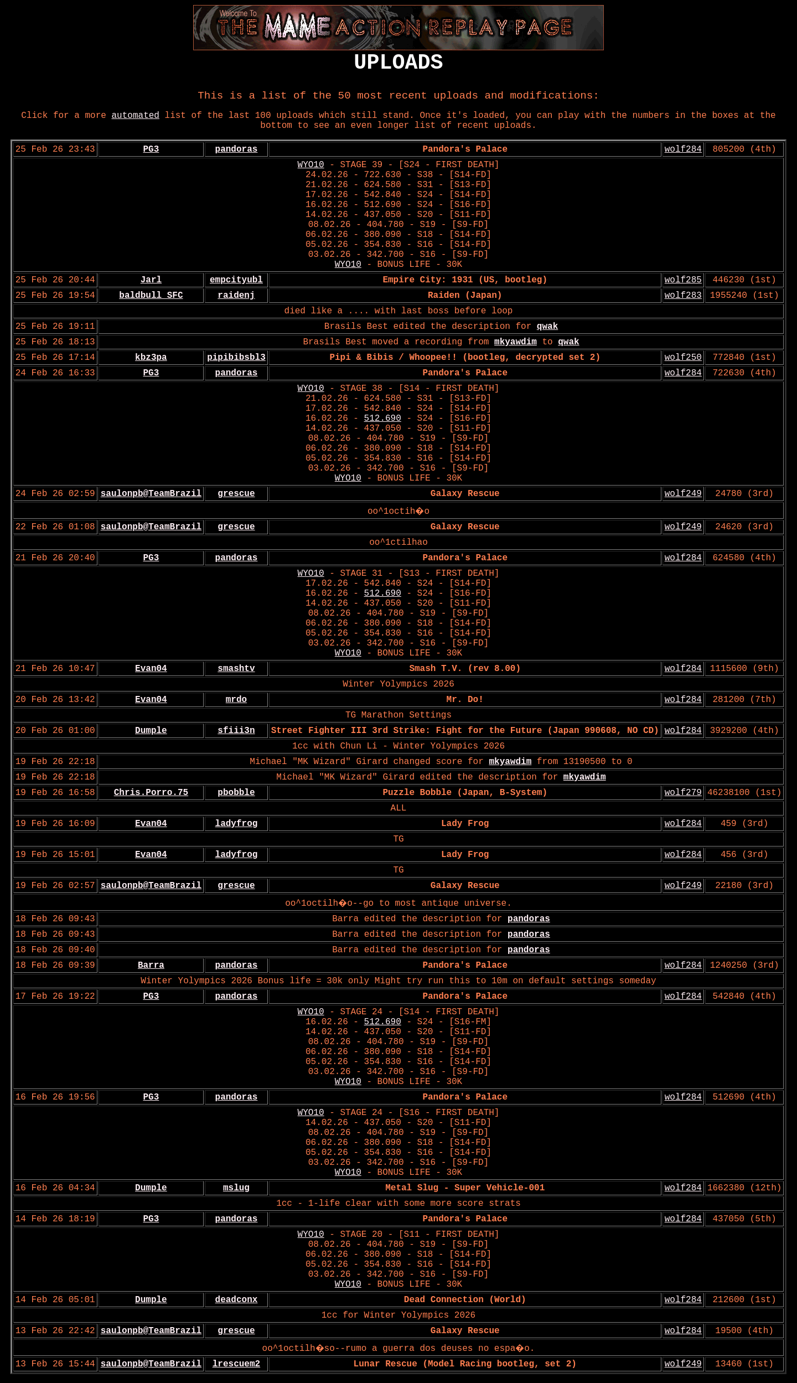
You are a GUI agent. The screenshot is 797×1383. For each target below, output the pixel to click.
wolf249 (683, 494)
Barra (151, 966)
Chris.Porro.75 (151, 793)
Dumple (151, 731)
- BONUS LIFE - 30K (411, 265)
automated (135, 116)
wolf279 (683, 793)
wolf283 (683, 296)
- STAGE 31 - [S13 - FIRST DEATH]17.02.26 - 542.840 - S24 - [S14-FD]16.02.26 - (402, 583)
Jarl (151, 280)
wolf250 (683, 358)
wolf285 (683, 280)
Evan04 (151, 669)
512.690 (382, 419)
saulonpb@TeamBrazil (151, 494)
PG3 (151, 149)
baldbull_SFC (151, 296)
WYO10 (311, 165)
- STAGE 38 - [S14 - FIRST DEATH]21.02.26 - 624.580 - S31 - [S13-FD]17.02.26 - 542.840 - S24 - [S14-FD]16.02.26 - (402, 404)
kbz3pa (151, 358)
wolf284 (683, 149)
